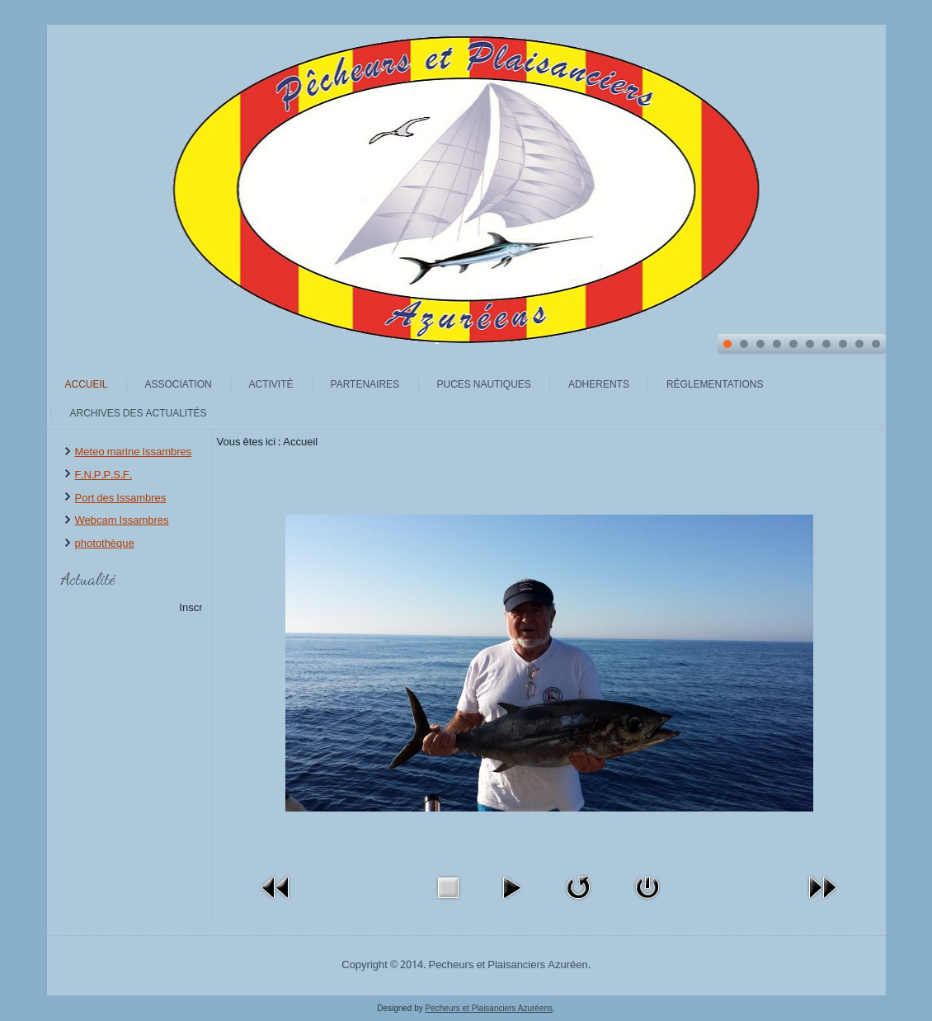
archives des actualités (138, 414)
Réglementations (715, 385)
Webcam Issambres (122, 520)
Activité (271, 385)
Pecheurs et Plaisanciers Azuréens (489, 1008)
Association (178, 385)
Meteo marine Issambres (133, 452)
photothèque (104, 543)
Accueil (86, 385)
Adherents (598, 385)
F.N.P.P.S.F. (103, 475)
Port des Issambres (121, 498)
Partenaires (365, 385)
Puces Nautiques (484, 385)
